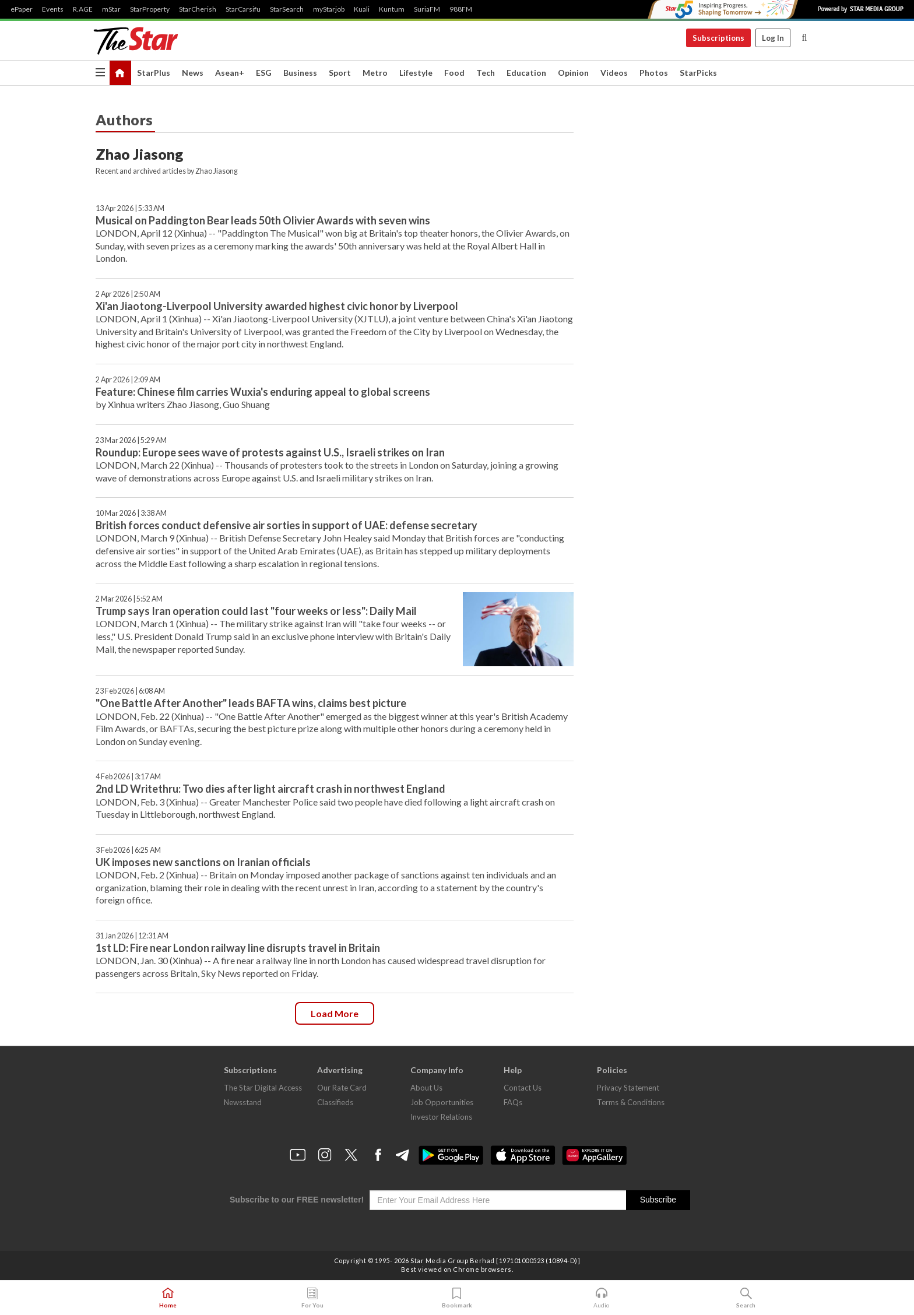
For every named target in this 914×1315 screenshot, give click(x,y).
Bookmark (457, 1298)
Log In (773, 38)
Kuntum (392, 9)
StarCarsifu (243, 9)
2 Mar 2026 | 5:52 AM (129, 599)
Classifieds (335, 1102)
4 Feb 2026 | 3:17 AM (128, 776)
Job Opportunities (441, 1102)
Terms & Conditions (631, 1102)
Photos (653, 73)
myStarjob (328, 9)
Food (454, 73)
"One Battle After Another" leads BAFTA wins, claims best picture (251, 703)
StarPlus (153, 73)
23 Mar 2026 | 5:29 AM (131, 440)
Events (53, 9)
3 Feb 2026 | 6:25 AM (128, 850)
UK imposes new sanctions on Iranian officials (203, 862)
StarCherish (197, 9)
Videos (614, 73)
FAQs (513, 1102)
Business (300, 73)
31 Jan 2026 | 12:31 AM (132, 935)
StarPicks (698, 73)
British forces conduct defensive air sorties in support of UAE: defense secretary (286, 525)
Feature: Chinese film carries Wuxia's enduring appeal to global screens (263, 391)
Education (526, 73)
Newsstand (243, 1102)
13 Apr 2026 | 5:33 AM (130, 208)
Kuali (362, 9)
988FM (460, 9)
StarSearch (287, 9)
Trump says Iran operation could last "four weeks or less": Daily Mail (256, 610)
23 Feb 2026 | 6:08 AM (130, 691)
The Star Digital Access (263, 1087)
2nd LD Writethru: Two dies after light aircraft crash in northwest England (270, 788)
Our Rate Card (342, 1087)
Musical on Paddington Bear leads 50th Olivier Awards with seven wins (263, 220)
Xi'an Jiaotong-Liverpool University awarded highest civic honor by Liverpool (277, 306)
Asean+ (229, 73)
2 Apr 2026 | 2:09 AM (128, 379)
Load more (334, 1013)
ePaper (21, 9)
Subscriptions (718, 38)
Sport (340, 73)
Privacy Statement (628, 1087)
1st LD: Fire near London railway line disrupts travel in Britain (238, 947)
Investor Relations (441, 1116)
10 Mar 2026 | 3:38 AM (131, 513)
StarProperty (150, 9)
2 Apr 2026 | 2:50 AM (128, 294)
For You (312, 1298)
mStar (111, 9)
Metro (375, 73)
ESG (264, 73)
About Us (426, 1087)
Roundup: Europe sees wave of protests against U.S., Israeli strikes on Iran (270, 452)
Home (168, 1298)
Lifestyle (416, 73)
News (192, 73)
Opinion (573, 73)
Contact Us (523, 1087)
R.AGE (83, 9)
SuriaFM (427, 9)
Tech (485, 73)
